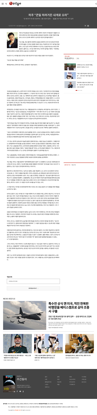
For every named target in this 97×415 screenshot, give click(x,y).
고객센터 (31, 403)
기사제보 (84, 377)
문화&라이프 (48, 382)
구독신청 (84, 379)
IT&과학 (59, 382)
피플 (58, 384)
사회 (46, 379)
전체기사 (47, 387)
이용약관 (36, 403)
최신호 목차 (72, 379)
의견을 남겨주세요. (13, 281)
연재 (70, 377)
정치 (46, 377)
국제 (58, 379)
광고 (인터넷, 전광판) (18, 403)
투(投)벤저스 (69, 58)
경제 (58, 377)
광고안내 (84, 382)
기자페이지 (72, 384)
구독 (78, 58)
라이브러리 (72, 382)
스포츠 (46, 384)
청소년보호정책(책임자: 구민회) (55, 403)
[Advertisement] (29, 77)
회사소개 (10, 403)
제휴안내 (26, 403)
